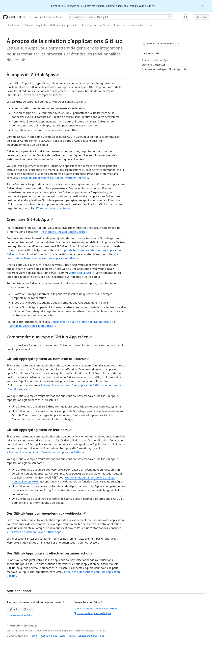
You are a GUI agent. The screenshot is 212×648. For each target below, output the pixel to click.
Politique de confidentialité (19, 615)
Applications (14, 25)
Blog (101, 635)
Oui (13, 609)
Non (27, 609)
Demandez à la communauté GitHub (95, 608)
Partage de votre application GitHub (31, 326)
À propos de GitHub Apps (33, 74)
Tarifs (72, 635)
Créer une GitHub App (30, 219)
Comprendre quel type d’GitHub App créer (49, 336)
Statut (63, 635)
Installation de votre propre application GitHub (82, 322)
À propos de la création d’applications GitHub (85, 25)
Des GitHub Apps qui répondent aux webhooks (46, 513)
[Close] (202, 5)
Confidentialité (49, 635)
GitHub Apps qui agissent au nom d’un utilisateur (48, 359)
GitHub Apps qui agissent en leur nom (39, 430)
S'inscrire (201, 17)
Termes (35, 635)
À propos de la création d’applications (134, 25)
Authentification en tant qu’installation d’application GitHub (45, 452)
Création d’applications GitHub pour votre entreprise (53, 178)
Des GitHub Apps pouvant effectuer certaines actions (51, 553)
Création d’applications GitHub (41, 25)
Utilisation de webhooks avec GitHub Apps (35, 532)
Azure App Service (80, 273)
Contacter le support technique (92, 613)
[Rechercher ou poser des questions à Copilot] (120, 17)
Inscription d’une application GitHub (63, 232)
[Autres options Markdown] (178, 43)
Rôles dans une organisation (54, 208)
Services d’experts (87, 635)
